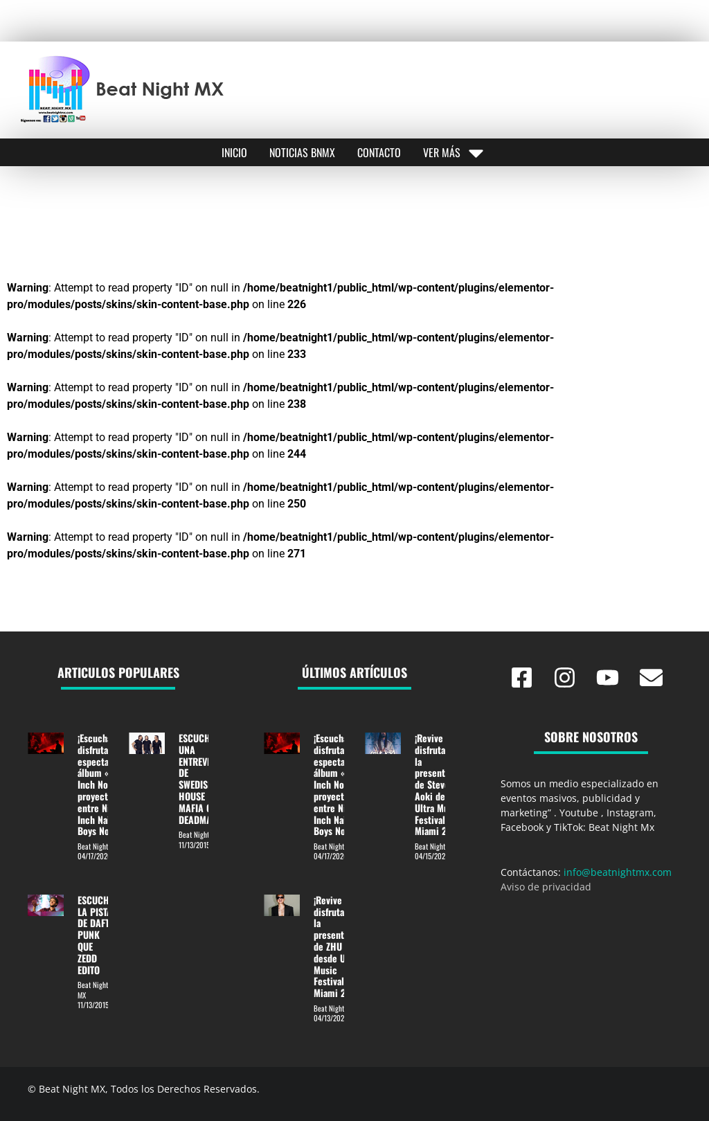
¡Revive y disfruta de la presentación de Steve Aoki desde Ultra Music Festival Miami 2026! (441, 784)
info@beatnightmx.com (618, 872)
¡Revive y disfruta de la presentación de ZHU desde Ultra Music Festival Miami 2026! (340, 946)
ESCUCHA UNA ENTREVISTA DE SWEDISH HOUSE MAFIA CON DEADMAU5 (201, 778)
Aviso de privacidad (546, 886)
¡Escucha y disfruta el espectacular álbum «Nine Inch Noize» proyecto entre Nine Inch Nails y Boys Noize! (103, 784)
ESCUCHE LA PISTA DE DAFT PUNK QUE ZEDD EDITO (96, 935)
